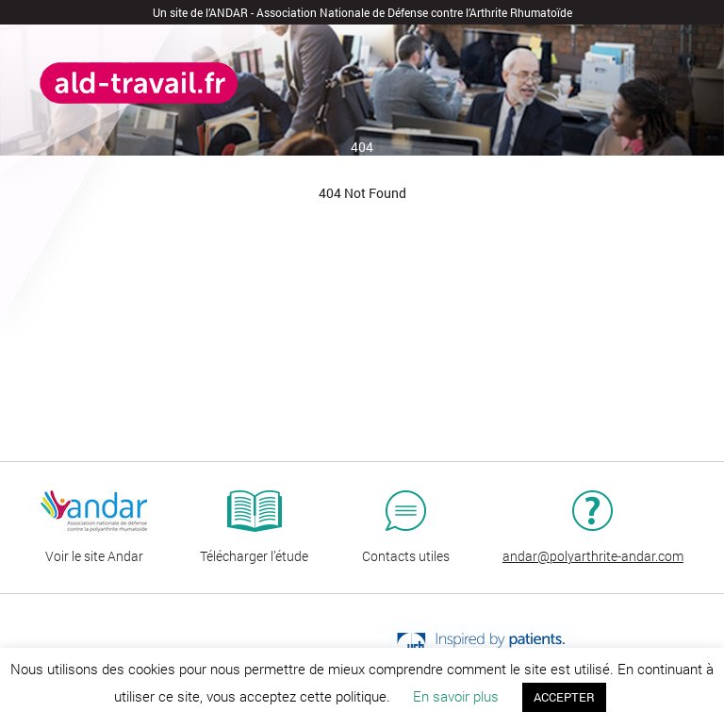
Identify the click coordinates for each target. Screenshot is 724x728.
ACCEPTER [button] (564, 696)
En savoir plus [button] (456, 696)
